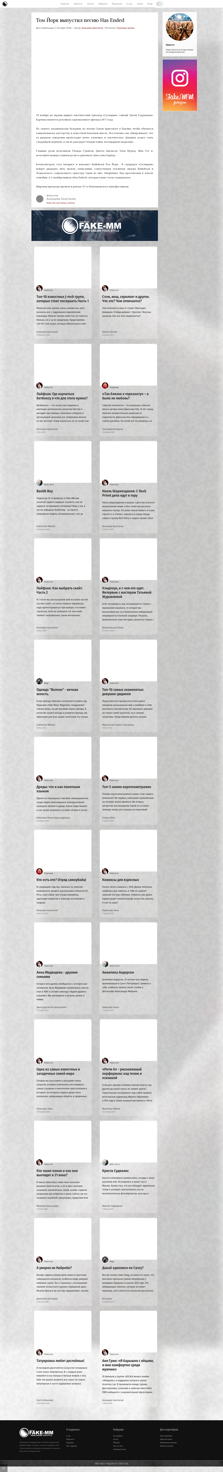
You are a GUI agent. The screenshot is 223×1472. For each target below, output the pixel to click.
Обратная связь (166, 1445)
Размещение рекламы (168, 1448)
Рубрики (102, 3)
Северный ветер (119, 1455)
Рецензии (117, 3)
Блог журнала (71, 1451)
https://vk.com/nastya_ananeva (61, 203)
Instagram (70, 1448)
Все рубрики (118, 1441)
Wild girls (116, 1448)
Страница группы (125, 27)
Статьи (90, 3)
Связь (140, 3)
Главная (65, 3)
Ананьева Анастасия (93, 27)
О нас (129, 3)
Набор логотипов (166, 1451)
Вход (149, 3)
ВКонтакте (70, 1445)
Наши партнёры (166, 1441)
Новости (78, 3)
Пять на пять (118, 1451)
